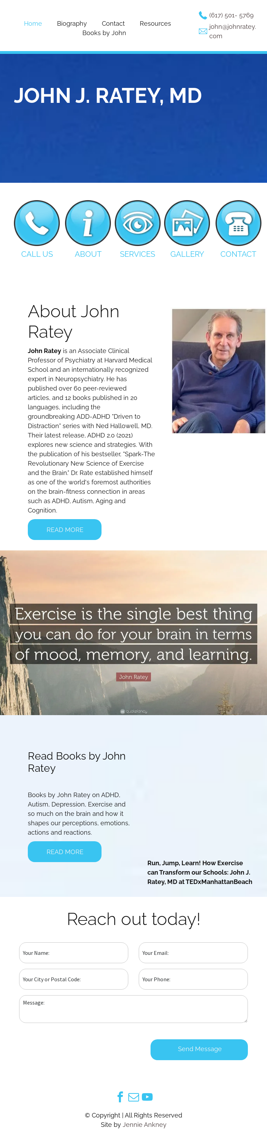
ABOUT (88, 254)
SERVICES (137, 254)
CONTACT (238, 254)
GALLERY (187, 254)
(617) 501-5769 (231, 15)
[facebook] (120, 1098)
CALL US (37, 254)
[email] (133, 1098)
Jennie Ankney (145, 1124)
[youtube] (147, 1098)
